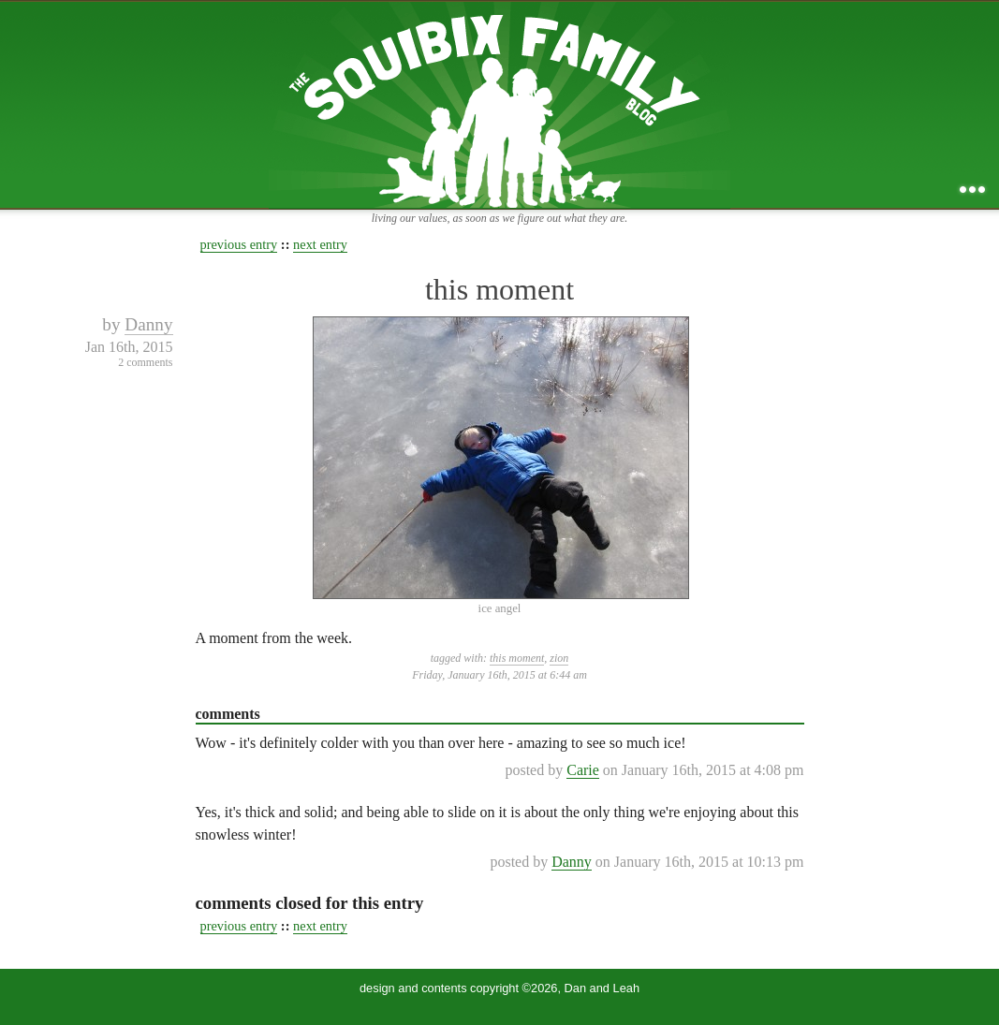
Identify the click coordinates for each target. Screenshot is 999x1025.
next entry (320, 244)
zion (559, 658)
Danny (148, 324)
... (972, 189)
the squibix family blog (499, 104)
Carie (582, 770)
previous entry (239, 244)
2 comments (145, 362)
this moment (499, 289)
